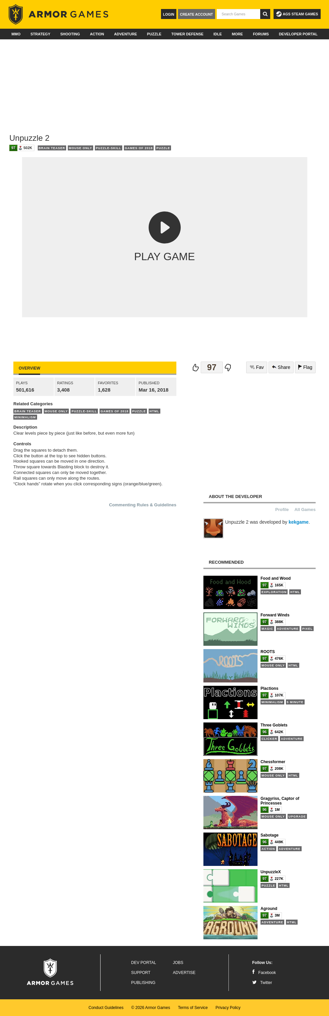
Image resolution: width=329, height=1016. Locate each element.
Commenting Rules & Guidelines (142, 504)
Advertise (184, 972)
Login (168, 14)
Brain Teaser (52, 148)
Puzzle (154, 34)
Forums (261, 34)
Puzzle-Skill (108, 148)
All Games (305, 509)
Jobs (178, 962)
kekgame (299, 522)
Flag (305, 367)
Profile (282, 509)
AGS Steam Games (297, 14)
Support (141, 972)
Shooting (70, 34)
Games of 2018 (139, 148)
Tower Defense (187, 34)
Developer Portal (298, 34)
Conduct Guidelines (106, 1007)
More (237, 34)
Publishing (143, 982)
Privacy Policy (227, 1007)
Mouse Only (80, 148)
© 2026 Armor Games (150, 1007)
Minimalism (25, 417)
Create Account (196, 14)
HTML (154, 411)
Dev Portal (143, 962)
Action (97, 34)
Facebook (264, 972)
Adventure (125, 34)
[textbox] (238, 14)
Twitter (262, 982)
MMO (15, 34)
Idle (217, 34)
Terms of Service (193, 1007)
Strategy (40, 34)
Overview (29, 368)
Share (281, 367)
